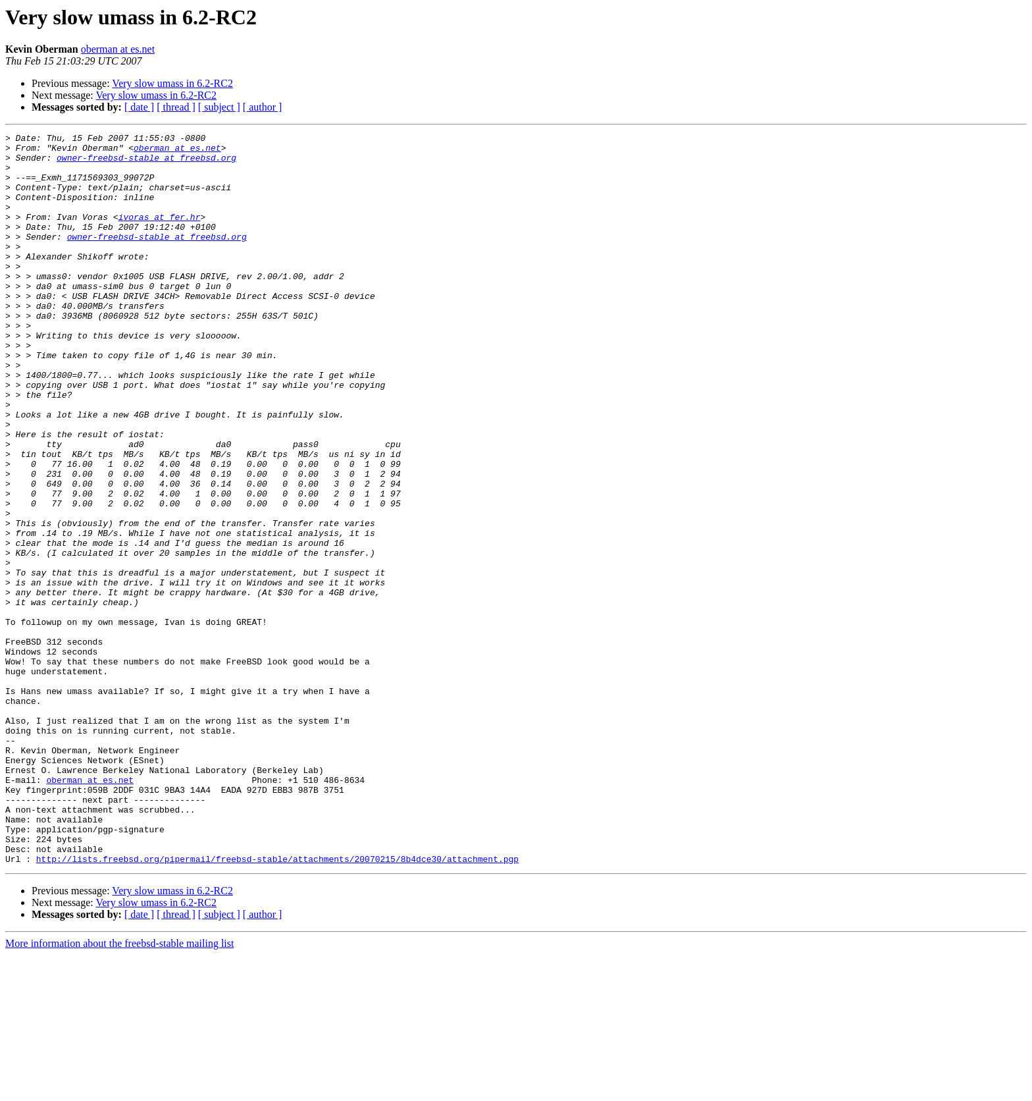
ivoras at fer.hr (159, 234)
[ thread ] (176, 107)
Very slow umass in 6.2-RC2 (172, 83)
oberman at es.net (118, 49)
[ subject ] (219, 107)
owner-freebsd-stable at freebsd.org (146, 163)
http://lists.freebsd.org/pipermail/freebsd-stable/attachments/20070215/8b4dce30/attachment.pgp (277, 1005)
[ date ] (139, 107)
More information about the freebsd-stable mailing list (119, 1089)
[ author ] (262, 107)
